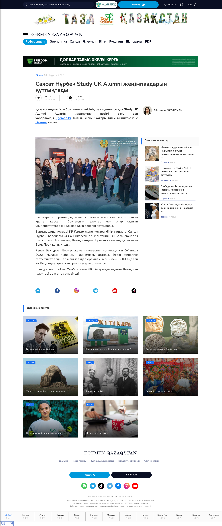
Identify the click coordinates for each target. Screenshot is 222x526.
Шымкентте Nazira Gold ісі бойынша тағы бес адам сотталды (176, 171)
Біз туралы (134, 41)
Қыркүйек (162, 517)
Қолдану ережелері (129, 460)
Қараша (196, 517)
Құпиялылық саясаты (102, 460)
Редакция (63, 460)
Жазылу (138, 4)
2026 (9, 517)
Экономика (58, 41)
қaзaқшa (170, 4)
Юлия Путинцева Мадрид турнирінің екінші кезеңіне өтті (177, 208)
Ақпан (43, 517)
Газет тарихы (79, 460)
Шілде (128, 517)
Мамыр (94, 517)
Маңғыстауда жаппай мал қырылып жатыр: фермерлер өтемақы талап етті (177, 152)
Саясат (75, 41)
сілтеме (41, 122)
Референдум (35, 41)
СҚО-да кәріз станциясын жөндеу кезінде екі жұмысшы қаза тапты (176, 190)
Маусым (111, 517)
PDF (148, 41)
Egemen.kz (63, 118)
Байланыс (131, 474)
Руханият (116, 41)
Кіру (192, 4)
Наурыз (60, 517)
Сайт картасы (151, 460)
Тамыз (145, 517)
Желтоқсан (213, 517)
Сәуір (77, 517)
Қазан (179, 517)
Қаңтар (26, 517)
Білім (102, 41)
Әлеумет (89, 41)
